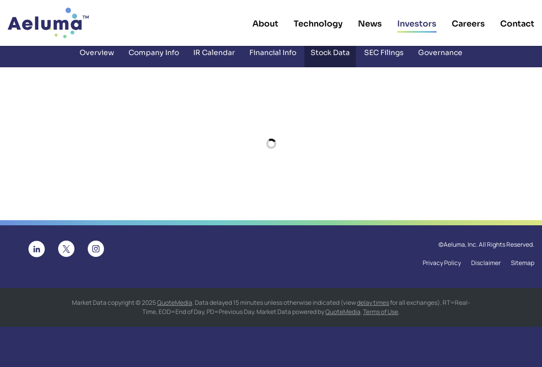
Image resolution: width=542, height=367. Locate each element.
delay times (373, 309)
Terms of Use (380, 318)
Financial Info (272, 59)
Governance (440, 59)
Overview (97, 59)
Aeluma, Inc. (461, 252)
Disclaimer (486, 270)
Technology (318, 23)
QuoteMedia (174, 309)
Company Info (153, 59)
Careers (468, 23)
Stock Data (330, 59)
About (265, 23)
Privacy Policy (442, 270)
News (370, 23)
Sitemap (522, 270)
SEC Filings (384, 59)
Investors (416, 23)
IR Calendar (214, 59)
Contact (517, 23)
